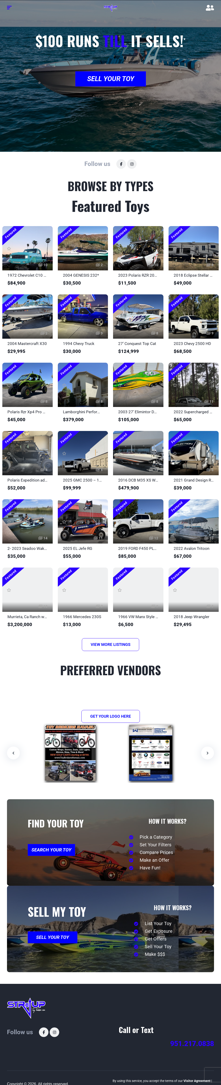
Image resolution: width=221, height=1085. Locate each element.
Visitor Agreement (197, 1081)
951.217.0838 (192, 1044)
